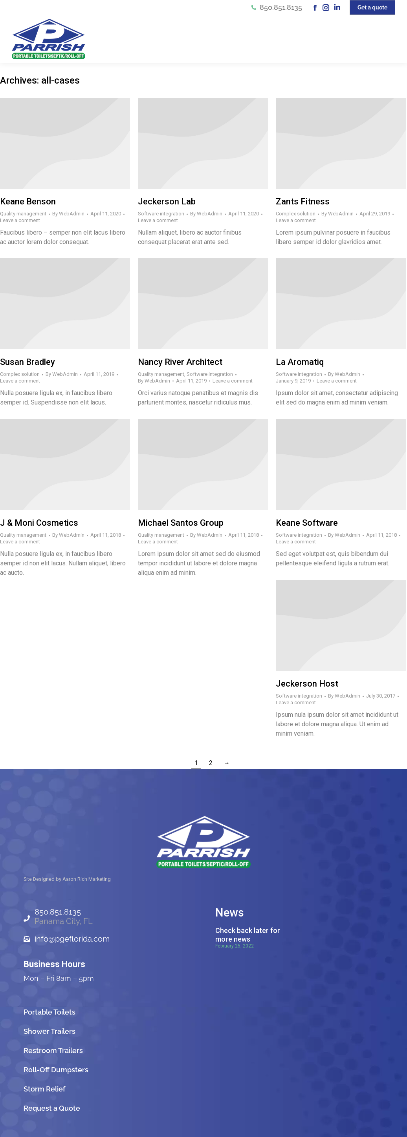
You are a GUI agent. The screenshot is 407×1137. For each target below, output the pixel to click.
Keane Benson (28, 201)
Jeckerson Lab (167, 201)
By (68, 214)
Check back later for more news (247, 934)
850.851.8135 (276, 7)
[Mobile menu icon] (388, 39)
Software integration (161, 214)
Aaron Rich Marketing (86, 879)
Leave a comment (20, 220)
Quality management (23, 214)
